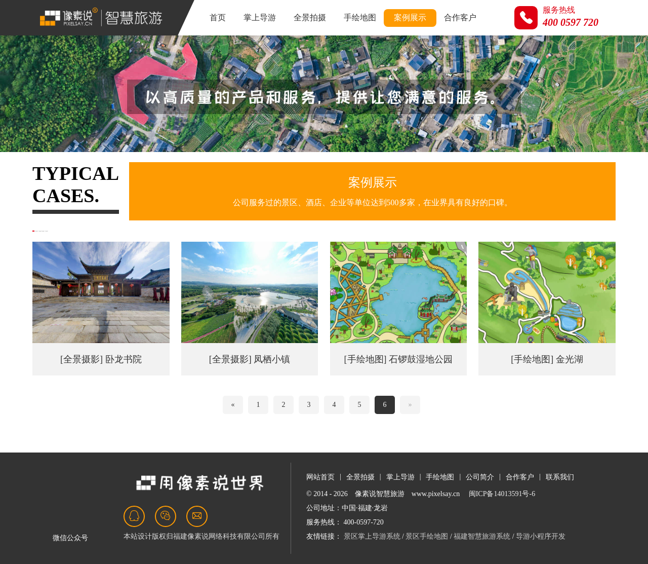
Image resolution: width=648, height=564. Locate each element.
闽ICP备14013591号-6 (502, 494)
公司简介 (480, 477)
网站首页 (320, 477)
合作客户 (460, 17)
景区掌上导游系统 (372, 536)
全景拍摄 (310, 17)
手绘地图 (360, 17)
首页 (218, 17)
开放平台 (267, 240)
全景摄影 (155, 240)
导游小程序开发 (540, 536)
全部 (50, 240)
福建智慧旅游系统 (482, 536)
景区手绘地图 (427, 536)
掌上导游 (260, 17)
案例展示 (410, 17)
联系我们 (560, 477)
